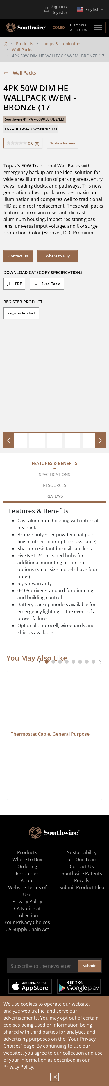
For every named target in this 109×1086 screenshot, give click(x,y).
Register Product (21, 313)
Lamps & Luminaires (61, 43)
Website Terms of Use (27, 891)
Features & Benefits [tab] (54, 463)
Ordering (27, 866)
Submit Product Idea (81, 887)
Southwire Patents (82, 873)
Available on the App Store (30, 986)
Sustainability (82, 852)
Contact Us (18, 256)
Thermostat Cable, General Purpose (50, 734)
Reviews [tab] (54, 496)
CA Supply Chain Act (27, 929)
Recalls (81, 880)
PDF (14, 283)
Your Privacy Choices (27, 922)
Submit (89, 965)
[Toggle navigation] (98, 27)
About (27, 880)
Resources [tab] (54, 485)
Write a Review (62, 143)
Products (24, 43)
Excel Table (47, 283)
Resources (27, 873)
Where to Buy (58, 256)
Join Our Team (81, 859)
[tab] (47, 662)
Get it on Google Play (79, 986)
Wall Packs (22, 49)
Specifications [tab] (54, 474)
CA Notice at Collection (27, 912)
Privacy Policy (18, 1067)
